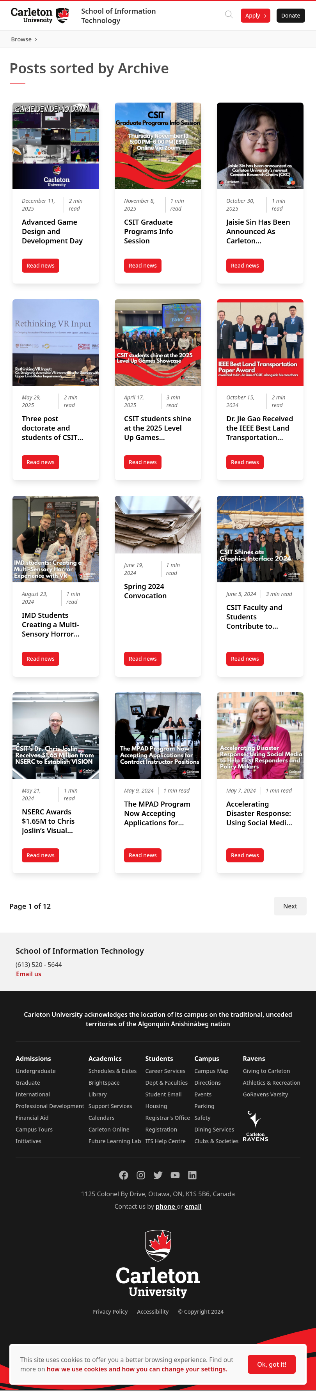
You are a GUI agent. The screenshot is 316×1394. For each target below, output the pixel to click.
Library (98, 1097)
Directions (207, 1086)
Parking (204, 1109)
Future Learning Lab (115, 1144)
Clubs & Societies (216, 1144)
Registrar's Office (168, 1121)
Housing (156, 1109)
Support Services (110, 1109)
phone (166, 1210)
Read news (43, 270)
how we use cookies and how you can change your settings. (137, 1369)
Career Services (166, 1074)
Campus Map (211, 1074)
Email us (28, 977)
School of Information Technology (120, 15)
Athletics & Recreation (271, 1086)
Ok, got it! (271, 1364)
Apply (251, 15)
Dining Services (214, 1133)
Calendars (102, 1121)
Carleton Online (109, 1133)
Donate (289, 15)
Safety (202, 1121)
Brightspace (104, 1086)
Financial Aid (32, 1121)
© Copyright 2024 (201, 1315)
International (33, 1097)
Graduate (28, 1086)
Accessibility (153, 1315)
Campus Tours (34, 1133)
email (193, 1210)
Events (202, 1097)
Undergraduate (36, 1074)
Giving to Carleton (266, 1074)
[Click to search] (227, 16)
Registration (162, 1133)
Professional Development (50, 1109)
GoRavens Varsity (265, 1097)
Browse (288, 41)
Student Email (164, 1097)
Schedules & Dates (113, 1074)
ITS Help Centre (166, 1144)
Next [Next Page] (290, 909)
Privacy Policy (110, 1315)
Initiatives (28, 1144)
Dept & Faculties (167, 1086)
